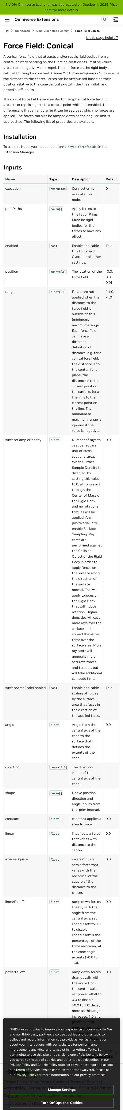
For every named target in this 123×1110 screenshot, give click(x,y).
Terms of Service (28, 1083)
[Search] (104, 19)
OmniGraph (22, 31)
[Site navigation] (7, 19)
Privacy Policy (20, 1078)
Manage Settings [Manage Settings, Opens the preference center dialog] (62, 1103)
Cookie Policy (47, 1078)
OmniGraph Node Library (52, 31)
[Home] (7, 31)
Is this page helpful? (102, 37)
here (48, 10)
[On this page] (116, 19)
